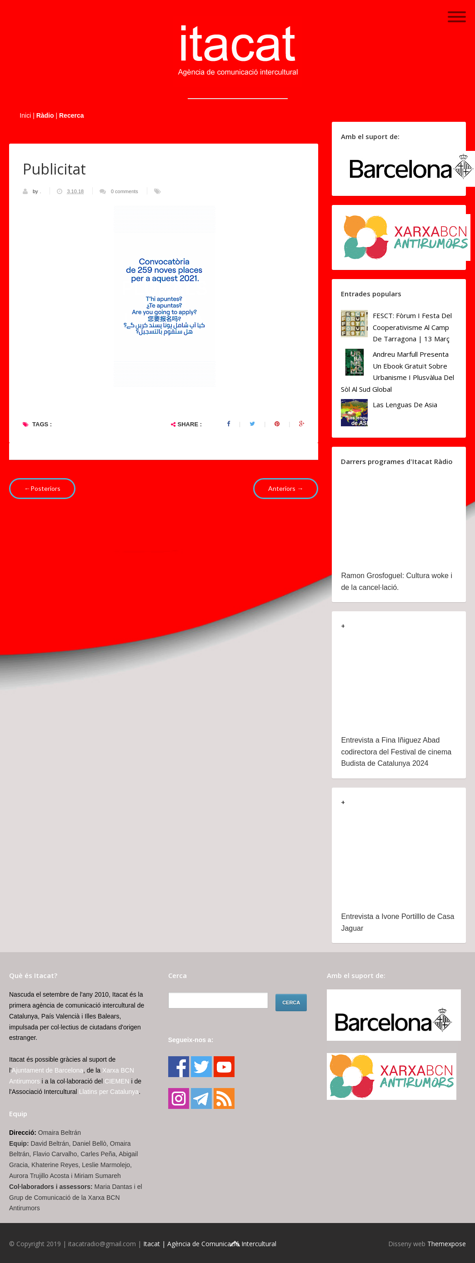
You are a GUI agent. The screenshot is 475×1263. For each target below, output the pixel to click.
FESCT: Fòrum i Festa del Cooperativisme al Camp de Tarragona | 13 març (412, 327)
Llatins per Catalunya (109, 1091)
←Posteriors (42, 488)
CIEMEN (117, 1081)
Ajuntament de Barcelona (47, 1070)
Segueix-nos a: (191, 1039)
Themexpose (446, 1243)
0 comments (124, 191)
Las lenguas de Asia (405, 404)
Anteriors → (285, 488)
